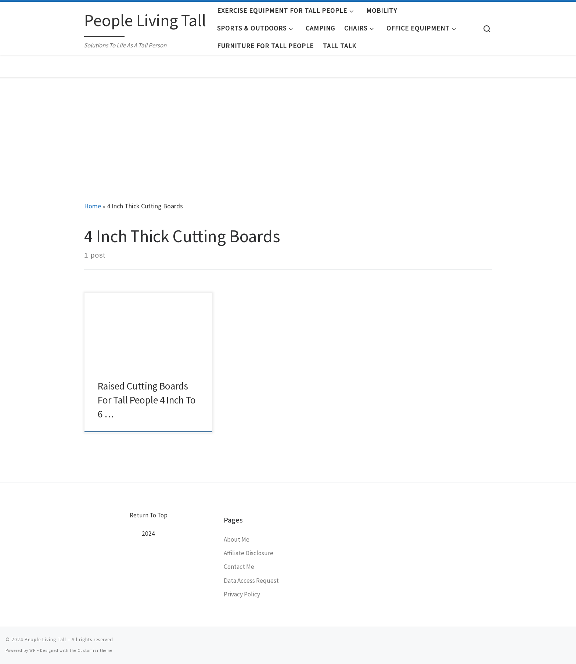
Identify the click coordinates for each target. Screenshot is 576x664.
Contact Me (239, 567)
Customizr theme (95, 650)
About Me (236, 539)
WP (32, 650)
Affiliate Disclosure (248, 553)
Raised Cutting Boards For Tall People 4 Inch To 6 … (147, 400)
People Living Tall (45, 639)
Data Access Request (251, 581)
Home (92, 206)
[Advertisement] (288, 132)
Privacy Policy (242, 594)
